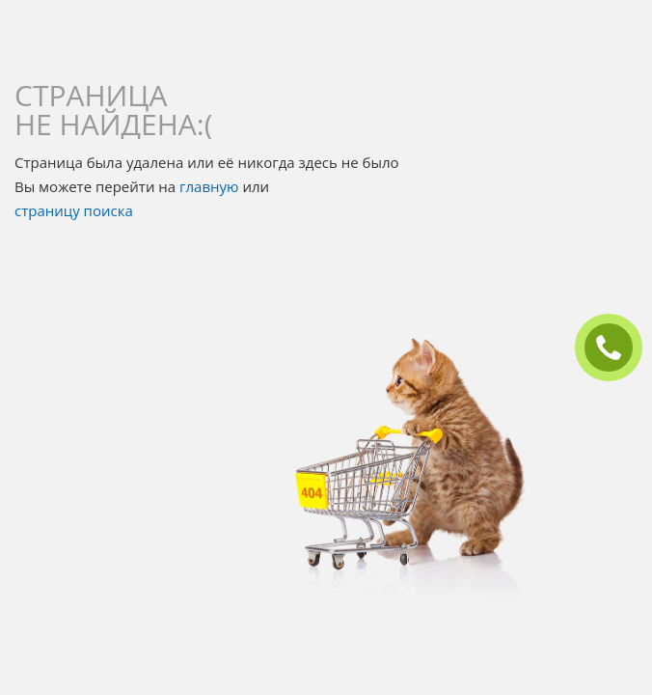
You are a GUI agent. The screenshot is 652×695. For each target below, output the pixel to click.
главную (208, 186)
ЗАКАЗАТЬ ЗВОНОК (616, 348)
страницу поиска (73, 210)
